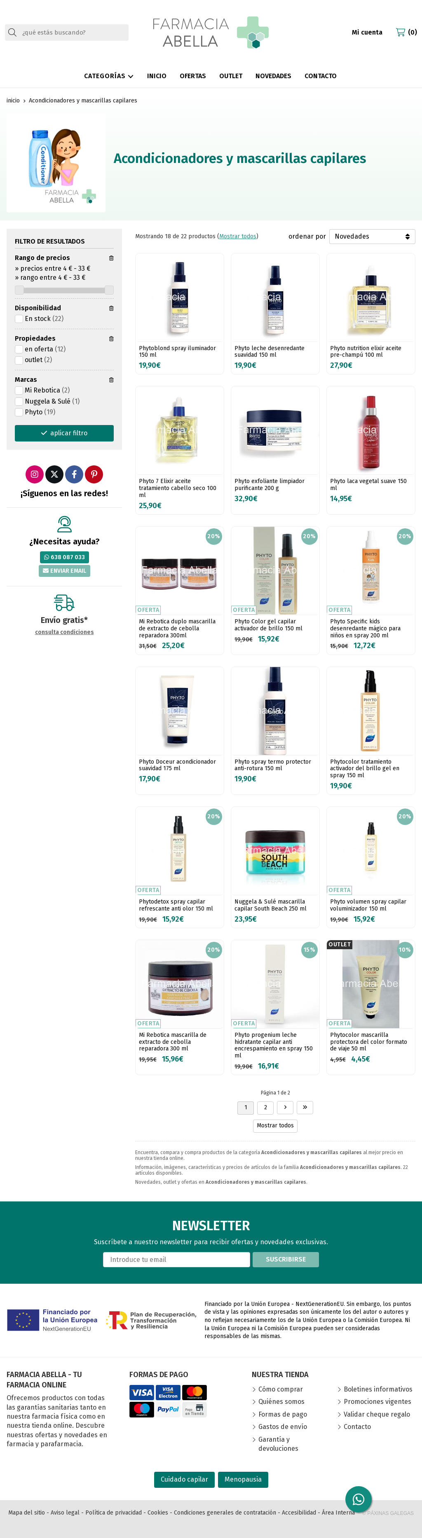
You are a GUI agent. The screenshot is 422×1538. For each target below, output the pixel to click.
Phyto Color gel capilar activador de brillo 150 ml (268, 625)
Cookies (158, 1512)
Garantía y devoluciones (278, 1444)
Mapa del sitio (26, 1512)
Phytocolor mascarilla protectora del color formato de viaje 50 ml (368, 1042)
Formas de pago (282, 1414)
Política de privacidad (113, 1512)
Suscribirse (286, 1259)
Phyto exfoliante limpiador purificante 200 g (269, 485)
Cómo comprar (280, 1389)
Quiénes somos (281, 1402)
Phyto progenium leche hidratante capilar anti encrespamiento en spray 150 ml (273, 1045)
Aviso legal (65, 1512)
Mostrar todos (237, 236)
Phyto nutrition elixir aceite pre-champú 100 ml (365, 352)
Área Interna (338, 1512)
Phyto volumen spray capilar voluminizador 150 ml (368, 905)
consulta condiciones (64, 632)
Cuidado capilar (184, 1479)
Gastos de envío (282, 1427)
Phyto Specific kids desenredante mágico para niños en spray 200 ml (365, 628)
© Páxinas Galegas (388, 1513)
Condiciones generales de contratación (225, 1512)
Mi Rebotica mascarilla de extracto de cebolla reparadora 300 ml (172, 1042)
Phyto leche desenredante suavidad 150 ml (269, 352)
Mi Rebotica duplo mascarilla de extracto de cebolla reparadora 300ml (177, 628)
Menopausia (243, 1479)
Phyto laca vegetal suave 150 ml (368, 485)
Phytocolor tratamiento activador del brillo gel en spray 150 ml (364, 768)
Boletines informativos (378, 1389)
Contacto (357, 1427)
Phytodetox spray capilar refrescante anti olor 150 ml (176, 905)
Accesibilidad (299, 1512)
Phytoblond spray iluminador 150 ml (177, 352)
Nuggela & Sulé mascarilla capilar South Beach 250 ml (270, 905)
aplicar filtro (68, 433)
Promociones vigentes (377, 1402)
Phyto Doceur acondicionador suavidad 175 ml (177, 765)
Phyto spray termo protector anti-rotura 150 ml (272, 765)
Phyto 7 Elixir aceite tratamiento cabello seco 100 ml (177, 488)
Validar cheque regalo (377, 1414)
